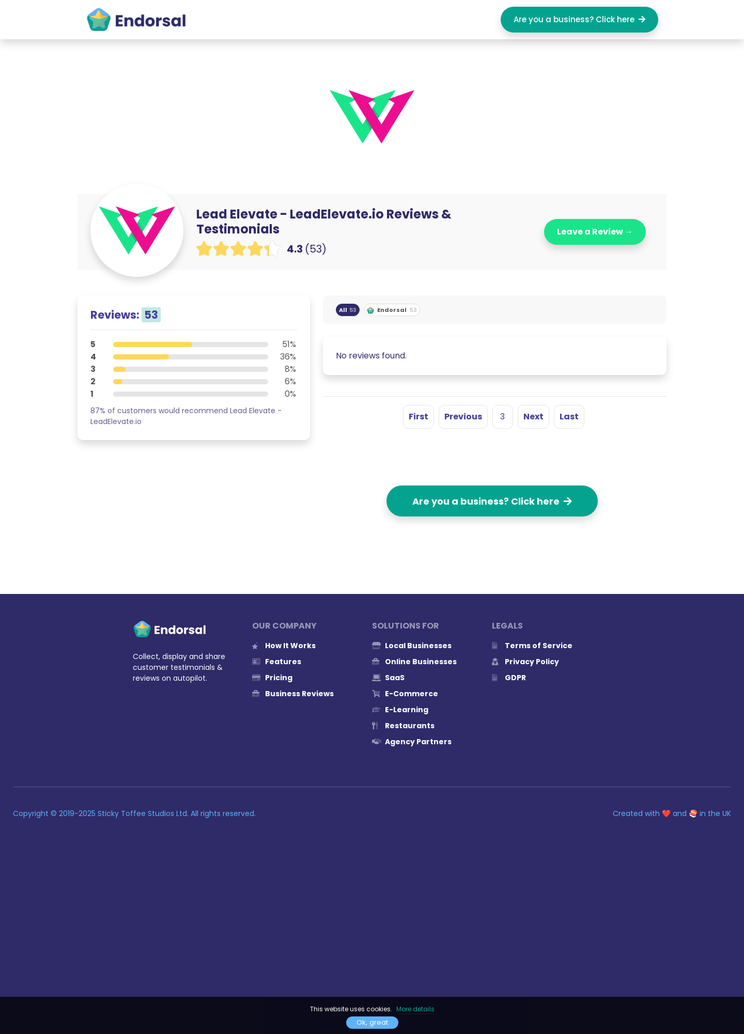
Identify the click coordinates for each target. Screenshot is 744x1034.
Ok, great (372, 1022)
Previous (463, 416)
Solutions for (405, 626)
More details (415, 1009)
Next (533, 416)
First (418, 416)
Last (569, 416)
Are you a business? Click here (579, 19)
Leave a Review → (595, 232)
